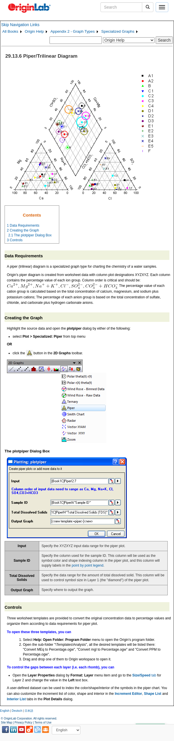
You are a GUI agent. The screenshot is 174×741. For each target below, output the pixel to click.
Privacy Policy (23, 722)
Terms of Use (43, 722)
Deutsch (17, 710)
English (4, 710)
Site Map (6, 722)
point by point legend (87, 565)
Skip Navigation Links (20, 24)
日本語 (29, 710)
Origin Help (34, 31)
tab (144, 675)
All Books (10, 31)
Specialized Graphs (118, 31)
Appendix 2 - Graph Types (72, 31)
